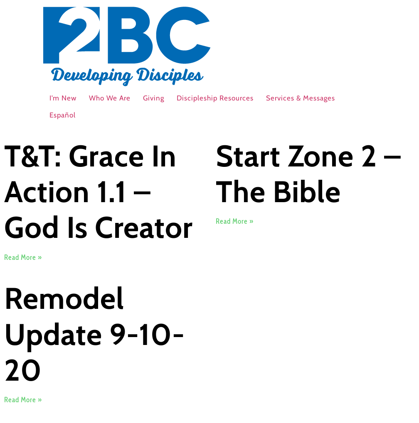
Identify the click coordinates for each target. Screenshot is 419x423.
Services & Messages (300, 98)
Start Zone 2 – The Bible (308, 174)
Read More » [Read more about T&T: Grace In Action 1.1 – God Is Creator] (23, 257)
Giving (153, 98)
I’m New (62, 98)
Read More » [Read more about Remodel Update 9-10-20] (23, 400)
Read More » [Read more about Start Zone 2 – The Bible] (235, 221)
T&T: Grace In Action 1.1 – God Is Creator (98, 192)
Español (62, 115)
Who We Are (110, 98)
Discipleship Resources (215, 98)
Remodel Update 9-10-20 (94, 334)
